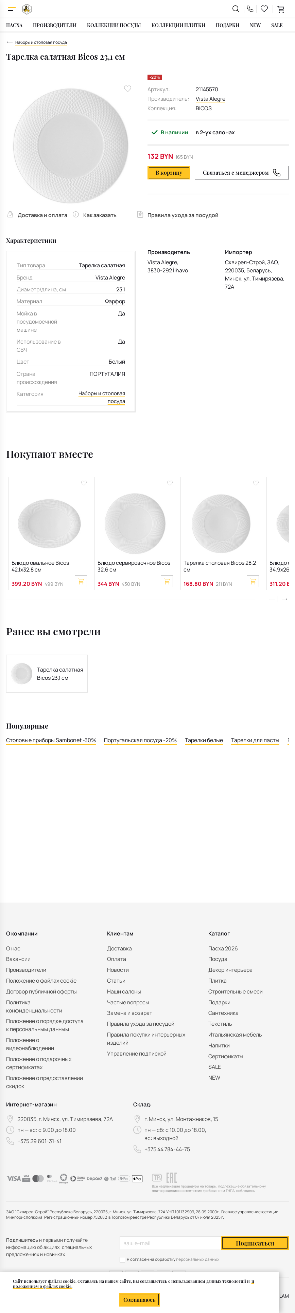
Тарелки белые (204, 743)
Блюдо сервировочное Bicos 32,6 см (134, 567)
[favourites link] (264, 8)
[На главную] (27, 9)
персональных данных (197, 1259)
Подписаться (255, 1243)
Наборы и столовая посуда (100, 398)
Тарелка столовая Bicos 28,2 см (220, 567)
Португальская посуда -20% (140, 743)
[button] (284, 601)
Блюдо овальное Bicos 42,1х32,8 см (40, 567)
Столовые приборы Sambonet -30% (51, 743)
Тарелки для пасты (255, 743)
